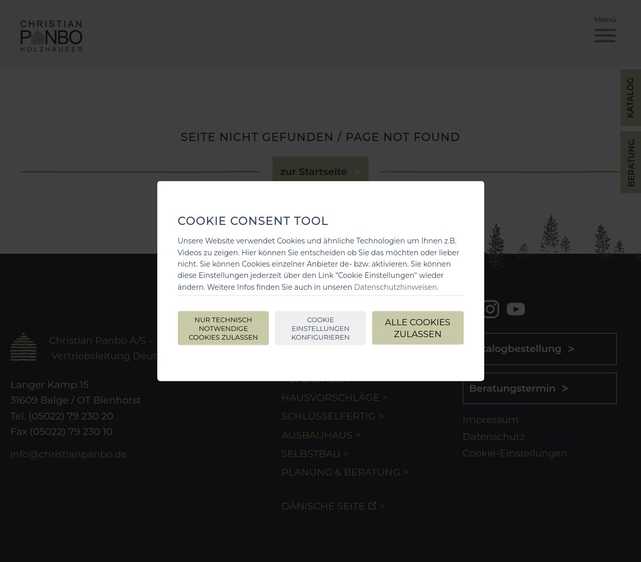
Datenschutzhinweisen (395, 286)
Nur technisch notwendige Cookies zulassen (223, 328)
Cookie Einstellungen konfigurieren (320, 328)
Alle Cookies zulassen (417, 328)
